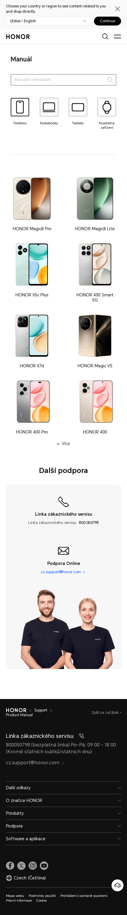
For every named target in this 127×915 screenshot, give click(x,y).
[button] (32, 204)
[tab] (20, 111)
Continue (107, 21)
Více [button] (66, 443)
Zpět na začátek (105, 713)
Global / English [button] (23, 21)
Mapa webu (15, 896)
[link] (10, 865)
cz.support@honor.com (60, 572)
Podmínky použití (42, 896)
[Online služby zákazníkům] (117, 885)
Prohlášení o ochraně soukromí (84, 896)
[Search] (110, 79)
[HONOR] (16, 710)
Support (40, 710)
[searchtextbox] (63, 79)
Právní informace (19, 901)
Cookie (41, 901)
